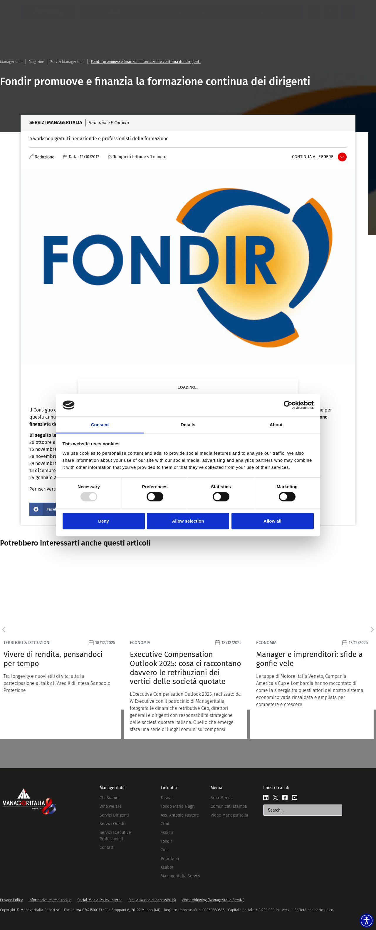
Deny (103, 520)
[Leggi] (61, 649)
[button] (48, 509)
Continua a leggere (312, 156)
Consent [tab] (100, 424)
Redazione (44, 157)
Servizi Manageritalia (67, 61)
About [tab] (276, 424)
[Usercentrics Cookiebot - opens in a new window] (288, 405)
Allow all (272, 520)
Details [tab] (188, 424)
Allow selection (188, 520)
